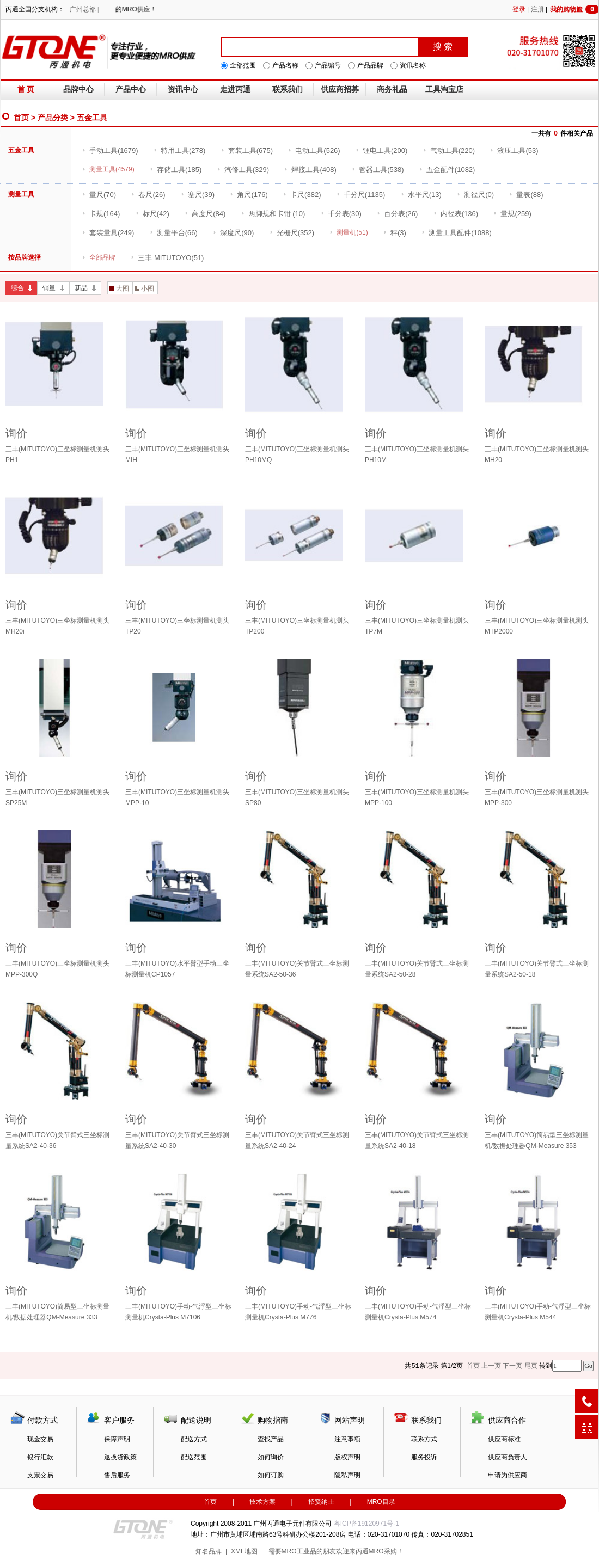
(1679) (110, 150)
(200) (381, 150)
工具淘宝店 (444, 89)
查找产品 (271, 1439)
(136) (455, 214)
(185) (175, 169)
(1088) (456, 233)
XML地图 (244, 1551)
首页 (21, 117)
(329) (243, 169)
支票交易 (40, 1475)
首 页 (26, 89)
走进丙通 (235, 89)
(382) (302, 195)
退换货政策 (120, 1457)
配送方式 (194, 1439)
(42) (152, 214)
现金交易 (40, 1439)
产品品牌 (370, 65)
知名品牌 (208, 1551)
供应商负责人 (507, 1457)
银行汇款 (40, 1457)
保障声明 (117, 1439)
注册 (537, 9)
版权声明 (347, 1457)
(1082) (447, 169)
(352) (292, 233)
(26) (148, 195)
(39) (198, 195)
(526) (314, 150)
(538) (378, 169)
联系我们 (287, 89)
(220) (449, 150)
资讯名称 (413, 65)
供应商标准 (504, 1439)
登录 (518, 9)
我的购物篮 (574, 9)
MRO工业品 (299, 1551)
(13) (421, 195)
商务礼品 (392, 89)
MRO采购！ (386, 1551)
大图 (119, 288)
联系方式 (424, 1439)
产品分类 (53, 117)
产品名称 (285, 65)
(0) (475, 195)
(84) (205, 214)
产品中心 (130, 89)
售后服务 (117, 1475)
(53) (514, 150)
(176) (248, 195)
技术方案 (262, 1502)
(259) (512, 214)
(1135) (361, 195)
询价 (16, 433)
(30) (341, 214)
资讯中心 (183, 89)
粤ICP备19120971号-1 (366, 1523)
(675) (247, 150)
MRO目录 (381, 1502)
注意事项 (347, 1439)
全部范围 (243, 65)
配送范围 (194, 1457)
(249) (108, 233)
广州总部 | (84, 9)
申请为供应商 (507, 1475)
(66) (174, 233)
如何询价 (271, 1457)
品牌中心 (78, 89)
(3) (394, 233)
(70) (99, 195)
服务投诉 (424, 1457)
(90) (233, 233)
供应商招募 (340, 89)
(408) (310, 169)
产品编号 (328, 65)
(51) (167, 258)
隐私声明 (347, 1475)
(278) (179, 150)
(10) (273, 214)
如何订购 (271, 1475)
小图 (144, 288)
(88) (526, 195)
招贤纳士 (321, 1502)
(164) (101, 214)
